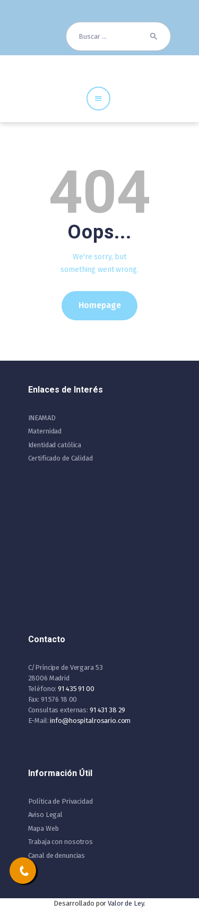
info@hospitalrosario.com (90, 721)
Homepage (100, 305)
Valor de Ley (125, 903)
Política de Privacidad (60, 801)
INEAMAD (42, 418)
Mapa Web (43, 828)
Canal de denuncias (56, 855)
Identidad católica (55, 445)
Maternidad (45, 431)
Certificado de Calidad (60, 458)
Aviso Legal (45, 815)
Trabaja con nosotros (60, 842)
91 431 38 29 (107, 710)
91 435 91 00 (76, 689)
